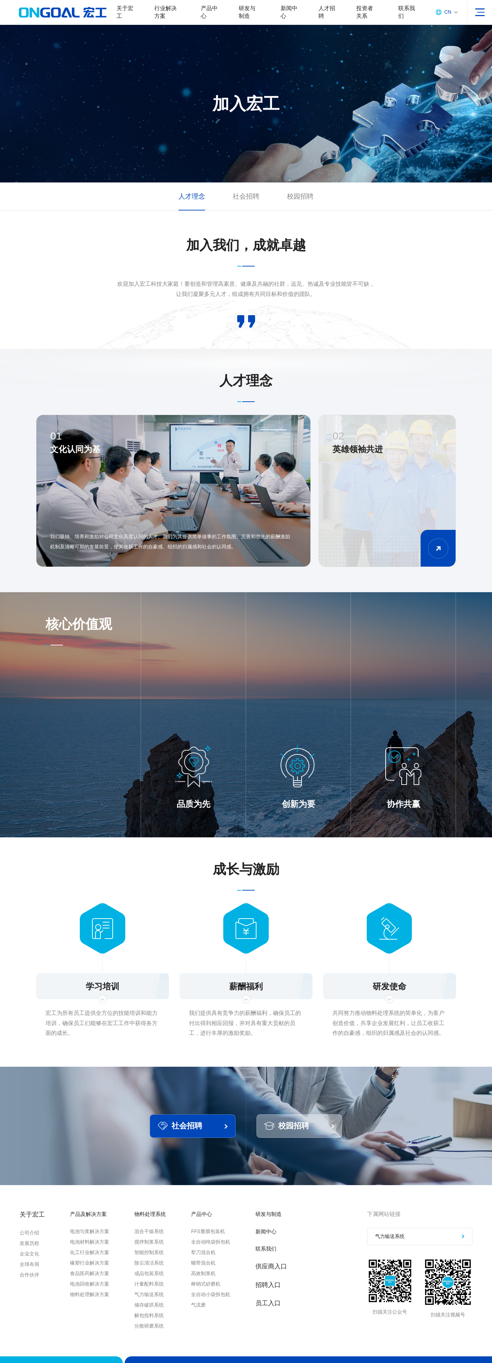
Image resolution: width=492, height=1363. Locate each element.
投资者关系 (359, 15)
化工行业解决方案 (89, 1262)
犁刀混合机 (214, 1262)
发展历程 (29, 1252)
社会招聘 (246, 203)
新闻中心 (285, 15)
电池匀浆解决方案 (89, 1241)
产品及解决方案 (92, 1223)
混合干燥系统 (154, 1241)
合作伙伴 (29, 1283)
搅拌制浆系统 (154, 1252)
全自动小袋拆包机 (221, 1304)
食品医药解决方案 (89, 1283)
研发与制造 (244, 15)
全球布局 (29, 1273)
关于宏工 (125, 15)
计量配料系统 (154, 1294)
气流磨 (209, 1315)
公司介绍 (29, 1241)
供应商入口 (282, 1278)
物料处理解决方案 (89, 1304)
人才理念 (190, 203)
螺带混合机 (214, 1273)
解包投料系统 (154, 1325)
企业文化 (29, 1262)
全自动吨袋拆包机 (221, 1252)
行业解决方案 (165, 15)
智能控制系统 (154, 1262)
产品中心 (207, 15)
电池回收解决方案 (89, 1294)
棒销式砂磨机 (217, 1294)
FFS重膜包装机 (219, 1241)
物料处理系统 (158, 1223)
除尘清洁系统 (154, 1273)
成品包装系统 (154, 1283)
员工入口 (279, 1314)
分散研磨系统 (154, 1336)
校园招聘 (302, 203)
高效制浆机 (214, 1283)
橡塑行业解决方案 (89, 1273)
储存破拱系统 (154, 1315)
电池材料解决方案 (89, 1252)
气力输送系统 (154, 1304)
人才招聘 (322, 15)
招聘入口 (279, 1296)
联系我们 (401, 15)
